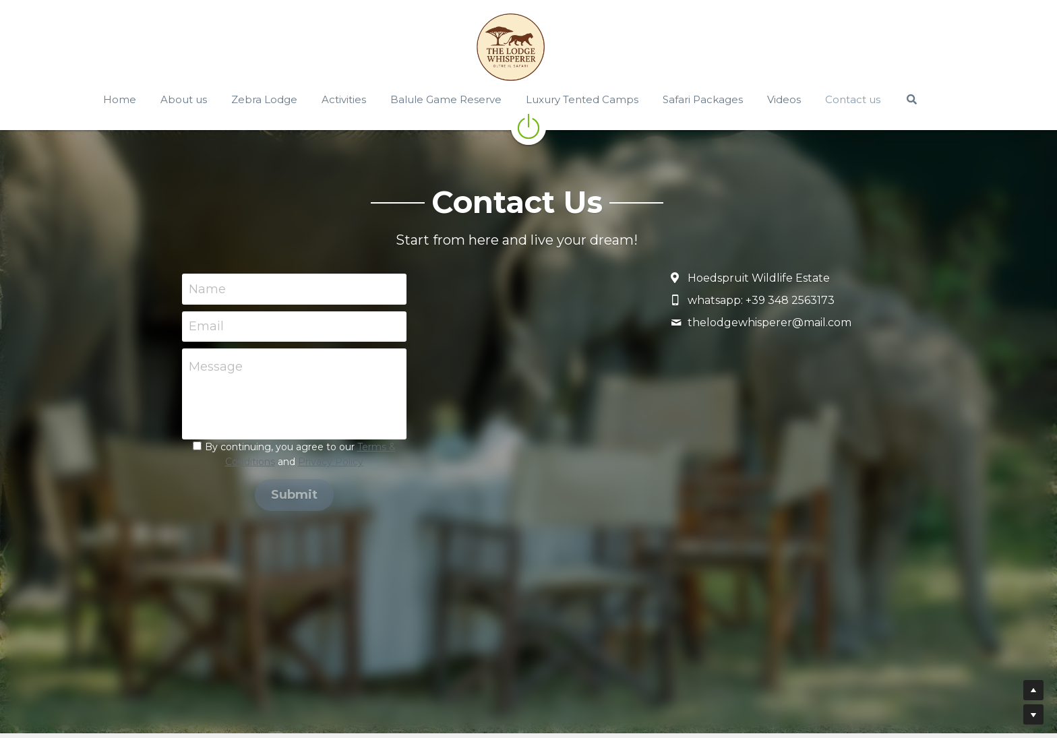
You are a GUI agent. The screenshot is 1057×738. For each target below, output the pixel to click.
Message (216, 366)
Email (206, 326)
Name (207, 288)
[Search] (929, 99)
